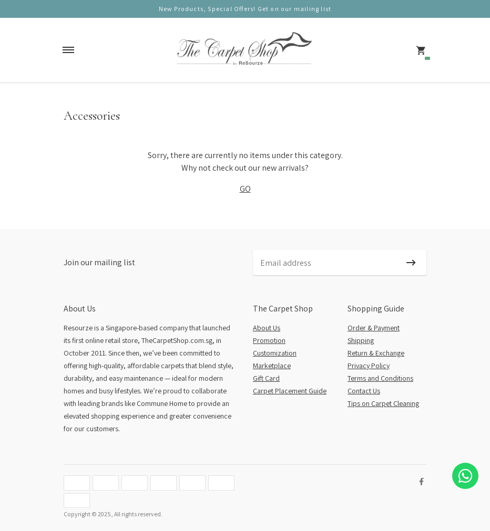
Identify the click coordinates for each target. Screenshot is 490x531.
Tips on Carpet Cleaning (383, 403)
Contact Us (364, 390)
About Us (266, 327)
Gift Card (266, 378)
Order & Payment (374, 327)
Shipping (361, 340)
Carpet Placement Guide (289, 390)
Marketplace (272, 365)
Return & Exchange (376, 353)
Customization (275, 353)
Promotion (269, 340)
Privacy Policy (369, 365)
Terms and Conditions (380, 378)
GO (245, 188)
